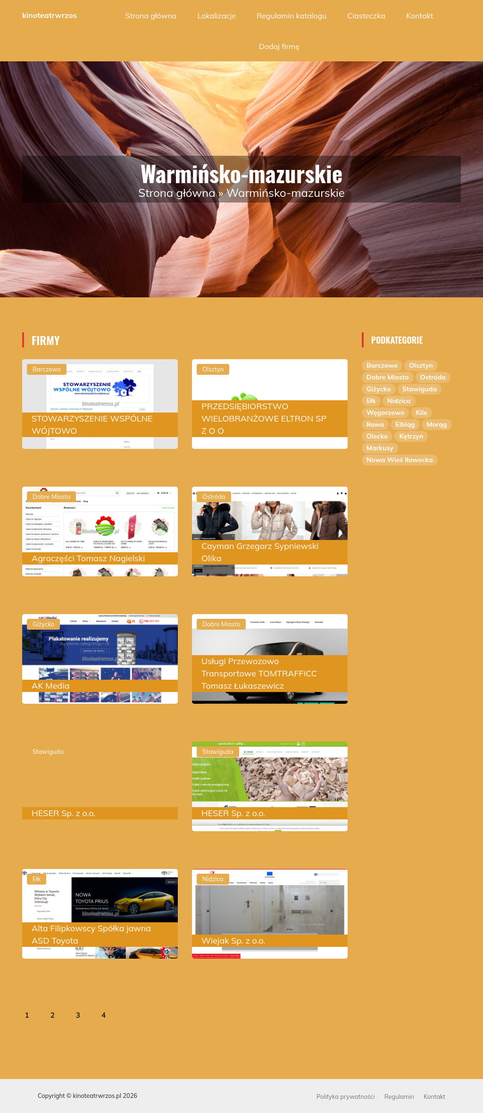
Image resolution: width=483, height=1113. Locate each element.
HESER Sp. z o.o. (63, 813)
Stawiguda (419, 389)
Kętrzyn (411, 436)
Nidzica (399, 400)
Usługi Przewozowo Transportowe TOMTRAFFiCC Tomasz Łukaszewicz (259, 673)
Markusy (379, 448)
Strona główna (151, 15)
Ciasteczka (366, 15)
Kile (421, 412)
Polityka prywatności (345, 1096)
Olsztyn (421, 365)
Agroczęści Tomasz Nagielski (88, 558)
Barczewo (382, 365)
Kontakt (419, 15)
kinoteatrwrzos (49, 15)
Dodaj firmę (279, 46)
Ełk (371, 400)
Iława (375, 424)
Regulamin (399, 1096)
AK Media (50, 685)
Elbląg (405, 424)
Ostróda (433, 377)
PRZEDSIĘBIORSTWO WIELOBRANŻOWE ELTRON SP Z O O (263, 418)
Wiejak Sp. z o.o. (233, 940)
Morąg (436, 424)
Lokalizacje (217, 15)
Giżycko (378, 389)
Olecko (377, 436)
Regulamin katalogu (291, 15)
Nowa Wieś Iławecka (399, 459)
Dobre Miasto (387, 377)
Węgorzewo (385, 412)
